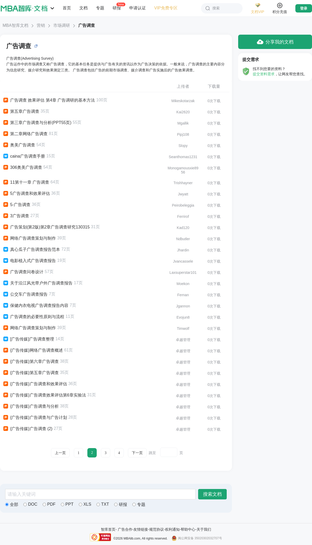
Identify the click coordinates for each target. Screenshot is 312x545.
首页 (67, 8)
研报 (117, 7)
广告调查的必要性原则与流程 (33, 317)
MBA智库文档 (15, 25)
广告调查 (86, 25)
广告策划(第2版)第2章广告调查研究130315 (46, 227)
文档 (83, 8)
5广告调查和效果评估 (26, 193)
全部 (11, 504)
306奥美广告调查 (22, 167)
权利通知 (172, 529)
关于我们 (204, 529)
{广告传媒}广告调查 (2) (28, 429)
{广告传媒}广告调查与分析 (31, 406)
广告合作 (125, 529)
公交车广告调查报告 (25, 294)
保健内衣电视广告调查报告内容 (35, 305)
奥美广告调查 (19, 145)
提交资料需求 (264, 74)
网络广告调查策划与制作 (29, 238)
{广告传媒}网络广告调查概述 (33, 350)
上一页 (60, 453)
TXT (102, 504)
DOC (30, 504)
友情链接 (140, 529)
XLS (85, 504)
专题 (100, 8)
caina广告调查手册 (24, 156)
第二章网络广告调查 (25, 134)
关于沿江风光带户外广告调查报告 (38, 283)
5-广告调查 (16, 205)
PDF (49, 504)
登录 (303, 8)
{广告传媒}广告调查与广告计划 (35, 417)
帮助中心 (188, 529)
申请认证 (137, 8)
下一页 (137, 453)
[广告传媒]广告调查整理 (28, 339)
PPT (67, 504)
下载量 (214, 86)
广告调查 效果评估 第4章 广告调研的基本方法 (49, 100)
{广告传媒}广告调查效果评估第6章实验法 (44, 395)
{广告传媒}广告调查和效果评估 (35, 384)
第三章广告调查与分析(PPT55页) (37, 123)
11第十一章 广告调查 (26, 182)
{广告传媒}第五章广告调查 (31, 373)
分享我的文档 (275, 42)
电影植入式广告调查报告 (29, 261)
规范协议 (156, 529)
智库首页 (108, 529)
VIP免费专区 (166, 8)
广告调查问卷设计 (23, 272)
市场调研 (61, 25)
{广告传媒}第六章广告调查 (31, 361)
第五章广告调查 (21, 111)
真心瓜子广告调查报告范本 (31, 249)
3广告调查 (16, 216)
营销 (41, 25)
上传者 (183, 86)
